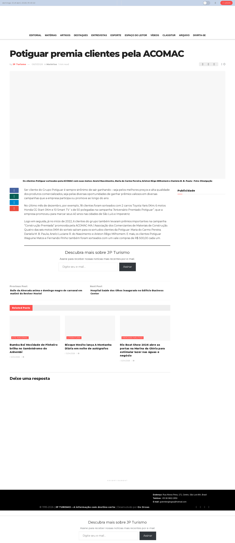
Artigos (65, 35)
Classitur (169, 35)
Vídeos (154, 35)
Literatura (73, 339)
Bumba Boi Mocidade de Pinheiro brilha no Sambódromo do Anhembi (33, 350)
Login (226, 3)
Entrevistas (99, 35)
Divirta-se (199, 35)
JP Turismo (19, 64)
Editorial (35, 35)
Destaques (81, 35)
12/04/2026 (15, 359)
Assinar (127, 266)
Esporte (115, 35)
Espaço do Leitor (136, 35)
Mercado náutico (132, 339)
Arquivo (184, 35)
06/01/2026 (37, 64)
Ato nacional (20, 339)
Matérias (50, 35)
